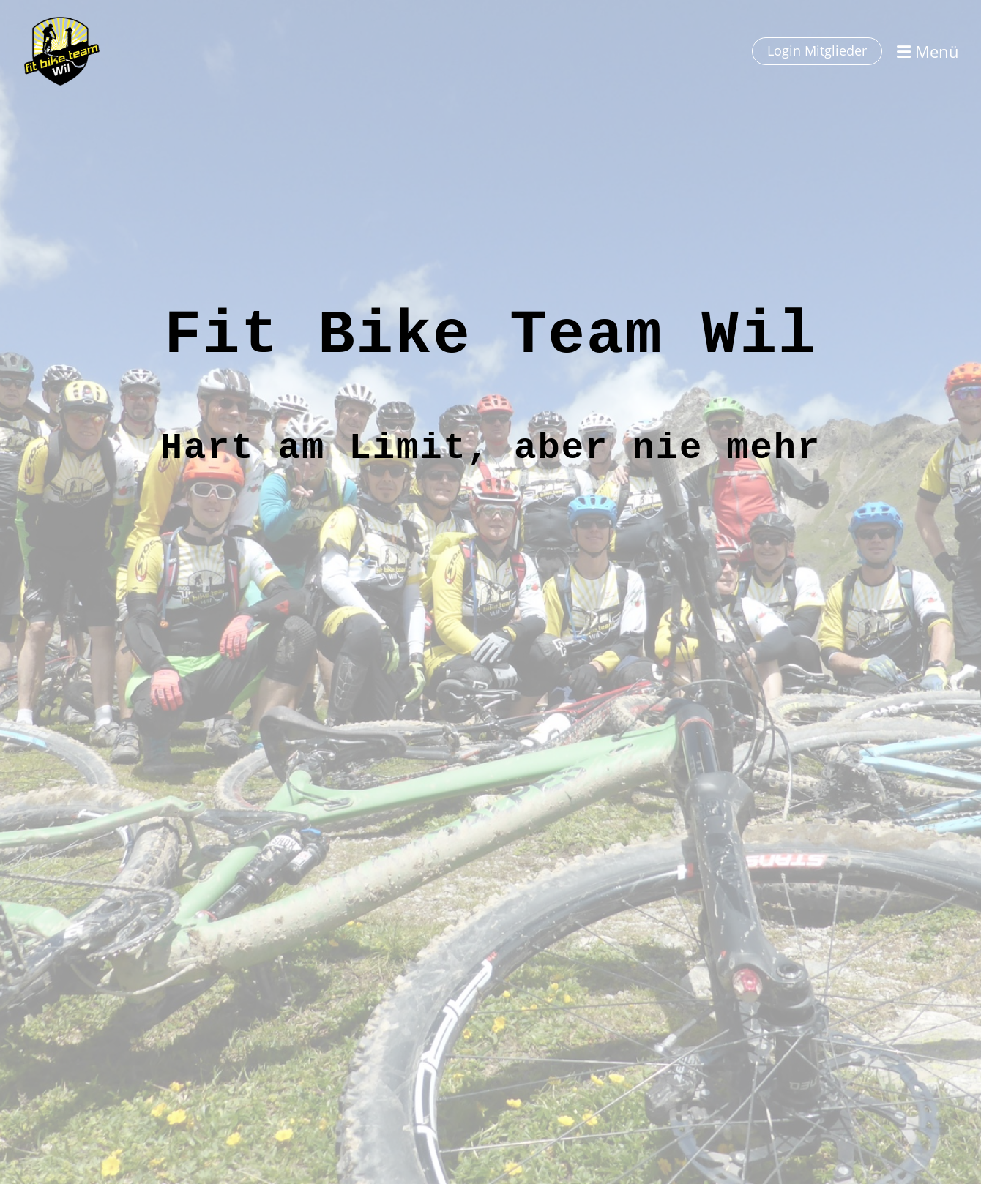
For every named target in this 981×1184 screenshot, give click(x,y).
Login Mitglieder (817, 50)
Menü (928, 51)
